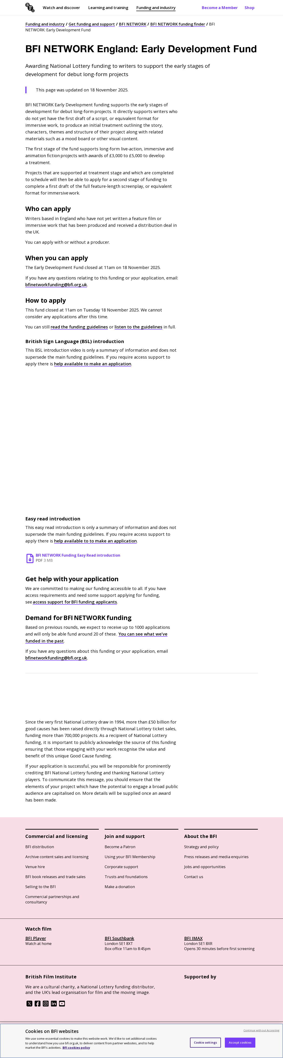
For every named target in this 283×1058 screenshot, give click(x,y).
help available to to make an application (95, 541)
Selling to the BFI (40, 886)
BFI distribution (39, 846)
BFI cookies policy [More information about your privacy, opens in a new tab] (76, 1047)
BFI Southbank (119, 938)
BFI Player (35, 938)
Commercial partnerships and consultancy (52, 899)
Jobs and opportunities (205, 866)
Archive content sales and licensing (57, 856)
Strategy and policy (201, 846)
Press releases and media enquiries (216, 856)
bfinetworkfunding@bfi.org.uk (56, 284)
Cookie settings (205, 1042)
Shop (249, 7)
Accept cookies (240, 1042)
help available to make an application (92, 364)
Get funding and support (92, 24)
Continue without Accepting (261, 1030)
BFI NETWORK (132, 24)
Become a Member (220, 7)
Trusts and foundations (126, 876)
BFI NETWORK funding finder (177, 24)
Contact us (193, 876)
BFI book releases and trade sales (55, 876)
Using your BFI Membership (130, 856)
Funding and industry (156, 7)
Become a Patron (120, 846)
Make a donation (120, 886)
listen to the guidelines (138, 327)
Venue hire (35, 866)
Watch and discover (61, 7)
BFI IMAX (193, 938)
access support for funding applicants (75, 602)
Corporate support (121, 866)
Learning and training (108, 7)
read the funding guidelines (79, 327)
